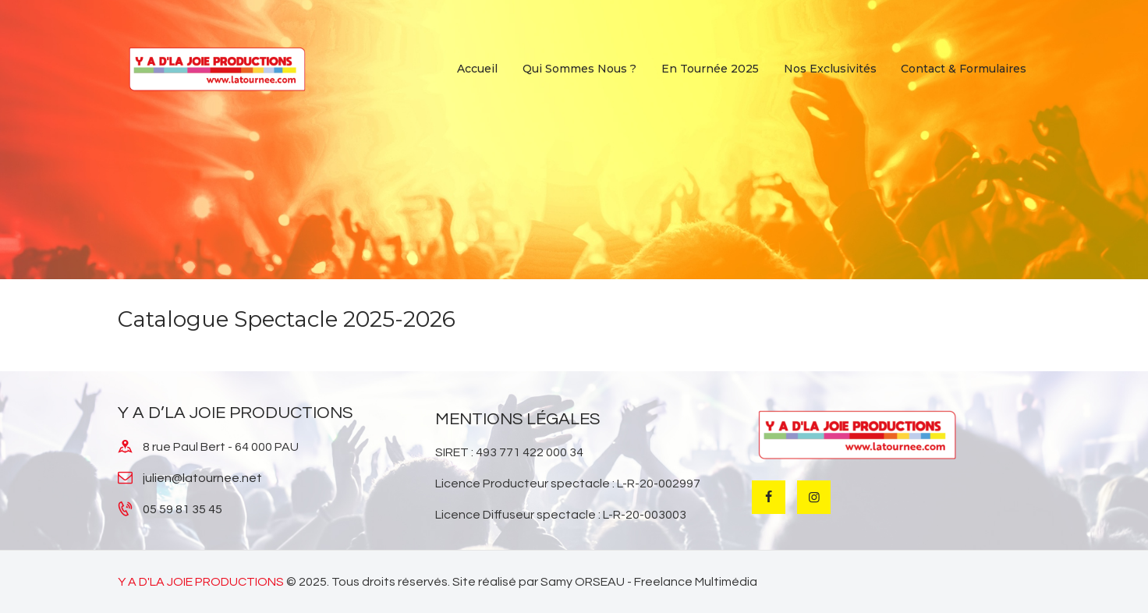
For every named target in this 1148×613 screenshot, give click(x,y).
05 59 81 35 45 (182, 509)
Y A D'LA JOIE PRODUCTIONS (201, 582)
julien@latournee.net (202, 478)
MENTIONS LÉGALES (517, 419)
